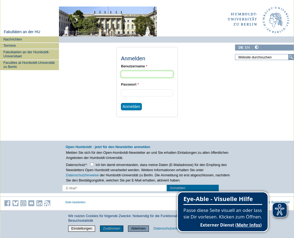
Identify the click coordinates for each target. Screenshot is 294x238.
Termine (10, 45)
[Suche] (291, 57)
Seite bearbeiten (75, 202)
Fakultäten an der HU (22, 32)
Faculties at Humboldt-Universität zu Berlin (29, 65)
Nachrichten (13, 39)
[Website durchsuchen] (264, 57)
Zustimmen (111, 228)
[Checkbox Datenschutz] (92, 164)
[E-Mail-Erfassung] (114, 188)
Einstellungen (81, 228)
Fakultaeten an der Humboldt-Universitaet (26, 54)
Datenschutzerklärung (170, 228)
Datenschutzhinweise (82, 175)
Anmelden (131, 106)
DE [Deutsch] (241, 47)
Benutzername (134, 66)
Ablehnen (138, 228)
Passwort (130, 84)
